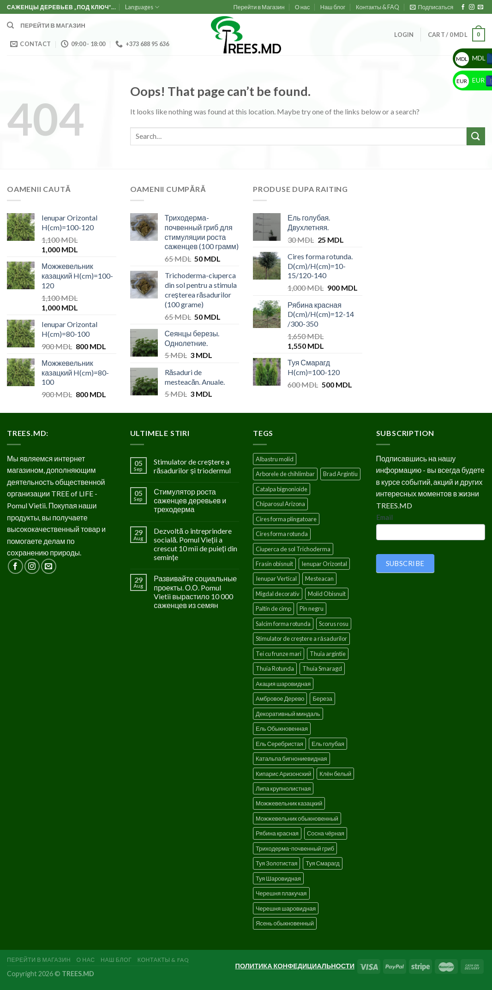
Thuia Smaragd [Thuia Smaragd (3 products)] (322, 668)
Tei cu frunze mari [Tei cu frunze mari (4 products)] (278, 653)
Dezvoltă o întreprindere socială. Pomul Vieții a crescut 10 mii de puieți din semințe (195, 544)
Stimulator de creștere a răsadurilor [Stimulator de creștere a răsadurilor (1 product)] (301, 638)
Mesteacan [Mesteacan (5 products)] (319, 578)
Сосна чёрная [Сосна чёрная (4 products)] (325, 833)
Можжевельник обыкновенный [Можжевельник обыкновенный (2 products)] (297, 818)
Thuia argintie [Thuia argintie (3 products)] (328, 653)
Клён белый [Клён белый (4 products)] (335, 773)
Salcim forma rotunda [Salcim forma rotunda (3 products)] (283, 623)
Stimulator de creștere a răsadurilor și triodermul (192, 466)
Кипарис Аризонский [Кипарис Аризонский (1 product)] (283, 773)
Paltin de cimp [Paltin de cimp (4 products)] (273, 608)
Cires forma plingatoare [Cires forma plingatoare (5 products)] (286, 519)
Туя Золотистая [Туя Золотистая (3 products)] (276, 863)
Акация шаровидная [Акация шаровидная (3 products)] (283, 683)
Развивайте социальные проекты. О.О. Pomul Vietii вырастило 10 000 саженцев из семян (195, 591)
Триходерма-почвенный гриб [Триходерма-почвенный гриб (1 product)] (295, 848)
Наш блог (333, 7)
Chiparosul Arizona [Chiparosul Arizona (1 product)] (280, 503)
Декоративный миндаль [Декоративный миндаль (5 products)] (288, 713)
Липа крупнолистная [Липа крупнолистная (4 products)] (283, 788)
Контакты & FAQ (377, 7)
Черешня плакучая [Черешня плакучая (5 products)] (281, 893)
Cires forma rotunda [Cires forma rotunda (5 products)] (282, 533)
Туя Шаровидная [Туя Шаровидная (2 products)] (278, 878)
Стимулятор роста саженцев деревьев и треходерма (190, 500)
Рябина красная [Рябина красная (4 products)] (277, 833)
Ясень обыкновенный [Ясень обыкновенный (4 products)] (285, 923)
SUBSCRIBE (405, 563)
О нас (302, 7)
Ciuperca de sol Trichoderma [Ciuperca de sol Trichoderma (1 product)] (293, 549)
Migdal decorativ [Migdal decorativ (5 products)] (278, 593)
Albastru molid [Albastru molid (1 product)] (275, 459)
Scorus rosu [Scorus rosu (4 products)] (333, 623)
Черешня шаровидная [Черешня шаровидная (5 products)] (286, 908)
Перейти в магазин (52, 25)
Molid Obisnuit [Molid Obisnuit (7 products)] (327, 593)
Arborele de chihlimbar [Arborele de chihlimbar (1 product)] (285, 473)
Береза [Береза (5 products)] (322, 698)
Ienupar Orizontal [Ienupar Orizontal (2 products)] (324, 563)
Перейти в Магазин (259, 7)
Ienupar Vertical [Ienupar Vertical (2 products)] (276, 578)
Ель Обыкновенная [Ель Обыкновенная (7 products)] (282, 728)
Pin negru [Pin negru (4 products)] (312, 608)
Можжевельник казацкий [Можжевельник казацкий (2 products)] (289, 803)
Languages (142, 7)
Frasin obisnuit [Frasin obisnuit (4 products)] (274, 563)
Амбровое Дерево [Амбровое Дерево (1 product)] (280, 698)
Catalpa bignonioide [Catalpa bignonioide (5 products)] (281, 489)
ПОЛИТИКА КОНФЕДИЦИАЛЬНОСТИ (294, 966)
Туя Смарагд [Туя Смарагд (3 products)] (322, 863)
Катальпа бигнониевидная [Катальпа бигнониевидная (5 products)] (291, 758)
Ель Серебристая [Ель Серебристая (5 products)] (279, 743)
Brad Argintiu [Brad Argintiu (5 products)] (340, 473)
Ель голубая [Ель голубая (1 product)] (328, 743)
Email (384, 517)
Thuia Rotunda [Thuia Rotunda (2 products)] (275, 668)
